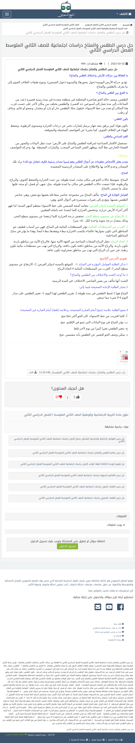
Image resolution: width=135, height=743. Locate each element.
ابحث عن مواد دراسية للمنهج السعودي (108, 628)
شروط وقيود (98, 739)
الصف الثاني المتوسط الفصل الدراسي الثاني (61, 25)
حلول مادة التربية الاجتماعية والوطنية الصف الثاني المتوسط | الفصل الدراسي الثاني (76, 414)
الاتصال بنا (119, 636)
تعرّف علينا (119, 624)
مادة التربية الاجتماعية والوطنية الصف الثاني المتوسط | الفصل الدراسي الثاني (95, 28)
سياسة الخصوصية (116, 640)
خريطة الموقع (115, 739)
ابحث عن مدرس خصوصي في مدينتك (109, 632)
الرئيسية (127, 25)
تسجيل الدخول (67, 546)
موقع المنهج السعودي (16, 734)
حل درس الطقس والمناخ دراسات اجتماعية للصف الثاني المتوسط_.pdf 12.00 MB (77, 372)
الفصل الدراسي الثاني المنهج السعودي (101, 25)
